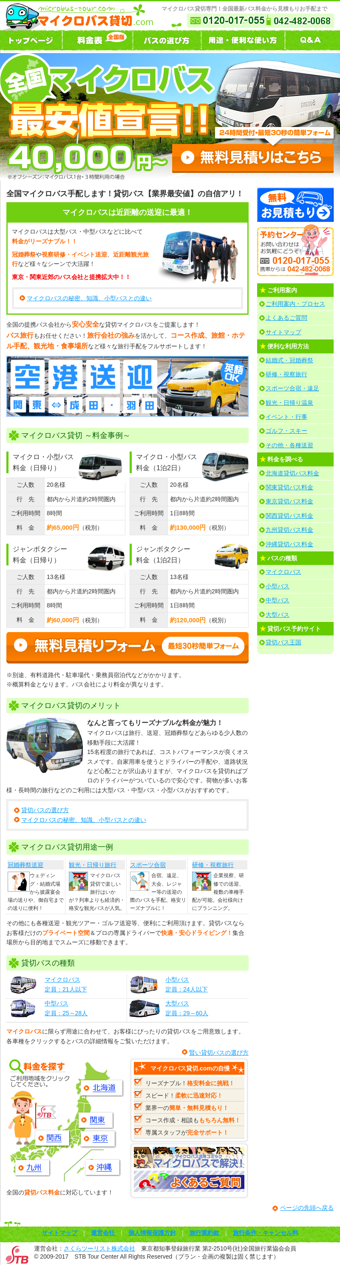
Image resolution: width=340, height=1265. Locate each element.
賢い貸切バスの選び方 (219, 1052)
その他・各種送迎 (289, 445)
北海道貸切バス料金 (292, 473)
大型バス (277, 614)
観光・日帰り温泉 (289, 402)
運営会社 (103, 1232)
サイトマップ (283, 332)
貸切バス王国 (283, 642)
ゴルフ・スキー (286, 430)
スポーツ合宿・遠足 (292, 388)
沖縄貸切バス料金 (289, 544)
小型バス (277, 586)
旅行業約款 (204, 1232)
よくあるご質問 (286, 317)
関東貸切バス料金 (289, 487)
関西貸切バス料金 (289, 515)
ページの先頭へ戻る (307, 1207)
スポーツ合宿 (148, 864)
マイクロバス (283, 571)
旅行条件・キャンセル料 (265, 1232)
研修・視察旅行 (213, 864)
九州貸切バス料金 (289, 529)
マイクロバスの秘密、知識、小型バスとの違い (89, 298)
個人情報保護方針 (152, 1232)
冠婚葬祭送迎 (25, 864)
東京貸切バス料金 (289, 501)
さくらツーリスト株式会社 (99, 1248)
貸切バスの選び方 (45, 810)
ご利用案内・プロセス (295, 303)
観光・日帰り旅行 (92, 864)
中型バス (277, 600)
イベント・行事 (286, 416)
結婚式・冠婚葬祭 (289, 360)
